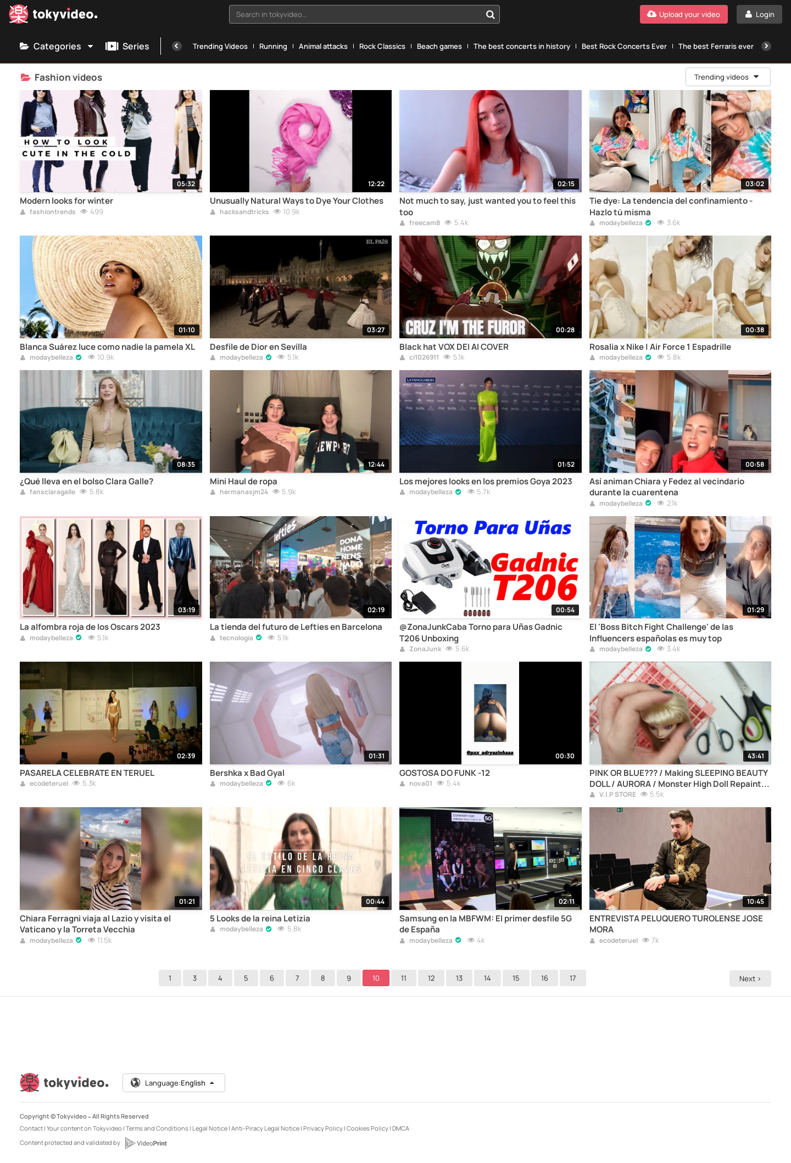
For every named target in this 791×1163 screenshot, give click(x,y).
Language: (173, 1083)
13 (461, 978)
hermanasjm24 (239, 492)
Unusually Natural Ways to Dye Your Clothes (296, 200)
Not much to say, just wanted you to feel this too (487, 206)
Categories (57, 46)
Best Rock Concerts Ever (624, 46)
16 (546, 978)
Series (127, 46)
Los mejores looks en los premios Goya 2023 (485, 481)
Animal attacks (323, 46)
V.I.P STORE (612, 795)
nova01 (415, 784)
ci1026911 (419, 358)
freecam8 (419, 223)
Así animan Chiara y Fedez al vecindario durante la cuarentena (666, 487)
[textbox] (355, 14)
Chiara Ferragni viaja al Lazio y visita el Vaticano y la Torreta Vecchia (95, 924)
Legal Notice (209, 1128)
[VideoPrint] (146, 1143)
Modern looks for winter (66, 200)
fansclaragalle (47, 492)
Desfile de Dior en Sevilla (258, 347)
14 (489, 978)
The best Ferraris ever (716, 46)
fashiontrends (48, 212)
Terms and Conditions (157, 1128)
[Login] (759, 14)
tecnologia (231, 638)
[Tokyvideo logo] (53, 16)
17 (574, 978)
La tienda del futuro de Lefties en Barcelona (296, 627)
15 (517, 978)
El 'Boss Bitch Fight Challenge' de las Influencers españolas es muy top (661, 633)
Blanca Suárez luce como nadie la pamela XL (107, 347)
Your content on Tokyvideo (84, 1128)
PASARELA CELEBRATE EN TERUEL (87, 773)
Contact (31, 1128)
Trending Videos (220, 46)
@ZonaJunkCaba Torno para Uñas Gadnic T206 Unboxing (480, 633)
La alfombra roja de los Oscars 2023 (90, 627)
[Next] (766, 46)
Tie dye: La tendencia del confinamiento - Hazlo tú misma (671, 206)
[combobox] (364, 14)
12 (433, 978)
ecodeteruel (44, 784)
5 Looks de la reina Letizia (260, 918)
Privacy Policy (323, 1128)
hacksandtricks (239, 212)
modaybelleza (616, 223)
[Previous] (177, 46)
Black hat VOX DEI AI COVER (454, 347)
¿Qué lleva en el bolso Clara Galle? (86, 481)
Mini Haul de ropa (243, 481)
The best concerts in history (522, 46)
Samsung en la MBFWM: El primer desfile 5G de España (485, 924)
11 (405, 978)
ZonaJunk (420, 649)
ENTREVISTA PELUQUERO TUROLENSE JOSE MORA (676, 924)
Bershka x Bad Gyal (247, 773)
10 (377, 978)
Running (273, 46)
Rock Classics (382, 46)
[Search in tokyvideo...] (490, 14)
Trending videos (727, 77)
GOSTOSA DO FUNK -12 (444, 773)
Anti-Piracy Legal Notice (265, 1128)
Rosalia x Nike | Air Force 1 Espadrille (660, 347)
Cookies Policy (367, 1128)
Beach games (439, 46)
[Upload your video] (684, 14)
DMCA (400, 1128)
